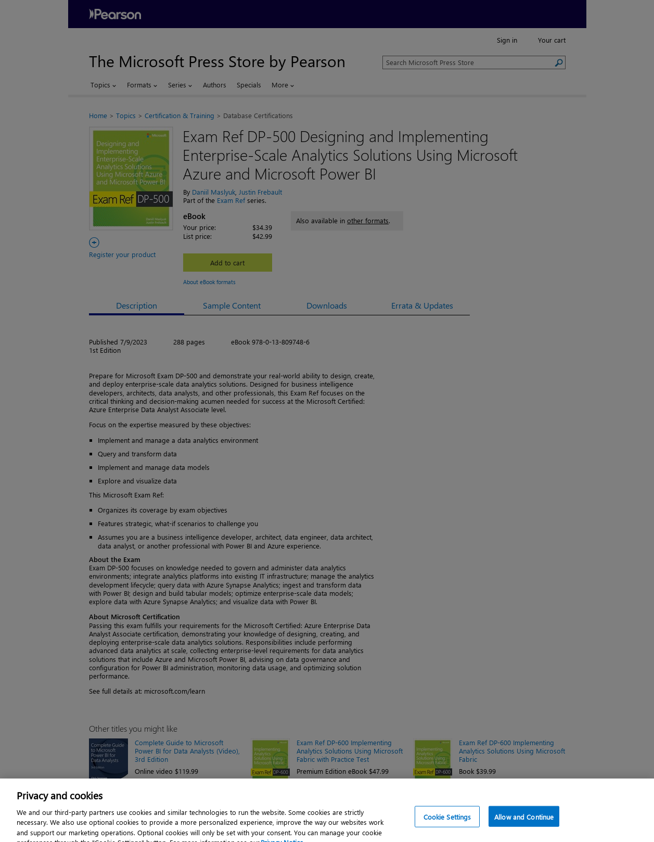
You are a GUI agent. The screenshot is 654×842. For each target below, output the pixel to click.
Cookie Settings (447, 829)
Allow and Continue (524, 829)
